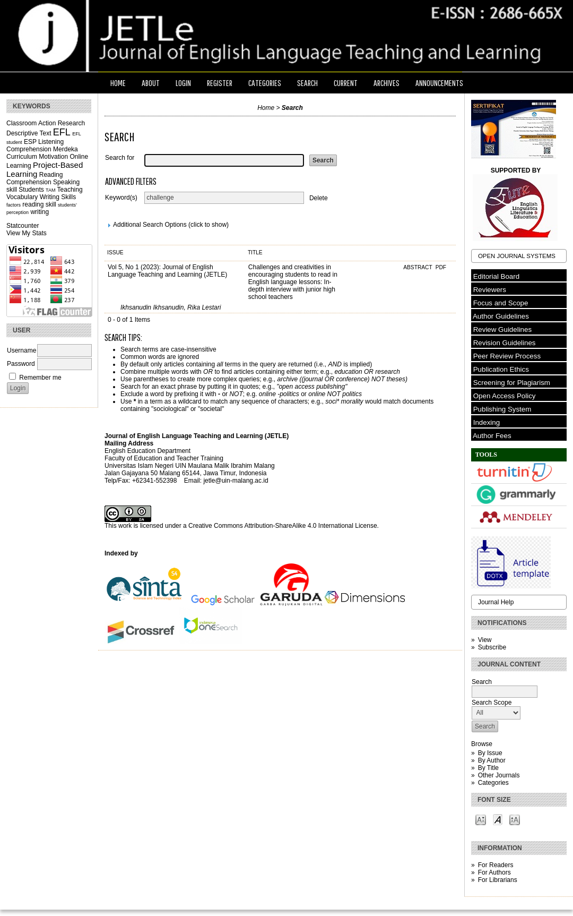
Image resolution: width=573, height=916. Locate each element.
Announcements (439, 83)
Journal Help (496, 602)
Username (21, 350)
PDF (441, 267)
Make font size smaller (480, 819)
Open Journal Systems (516, 256)
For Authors (494, 872)
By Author (492, 760)
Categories (493, 782)
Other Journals (499, 775)
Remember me (40, 377)
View (485, 640)
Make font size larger (514, 819)
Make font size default (497, 819)
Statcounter (22, 225)
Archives (387, 83)
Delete (318, 197)
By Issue (490, 753)
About (151, 83)
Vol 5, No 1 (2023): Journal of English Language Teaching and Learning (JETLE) (167, 270)
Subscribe (492, 647)
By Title (488, 768)
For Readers (496, 865)
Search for (119, 157)
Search (307, 83)
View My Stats (26, 233)
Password (21, 363)
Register (219, 83)
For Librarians (497, 880)
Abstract (418, 267)
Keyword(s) (121, 197)
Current (346, 83)
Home (118, 83)
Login (183, 83)
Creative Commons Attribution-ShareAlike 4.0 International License (282, 525)
